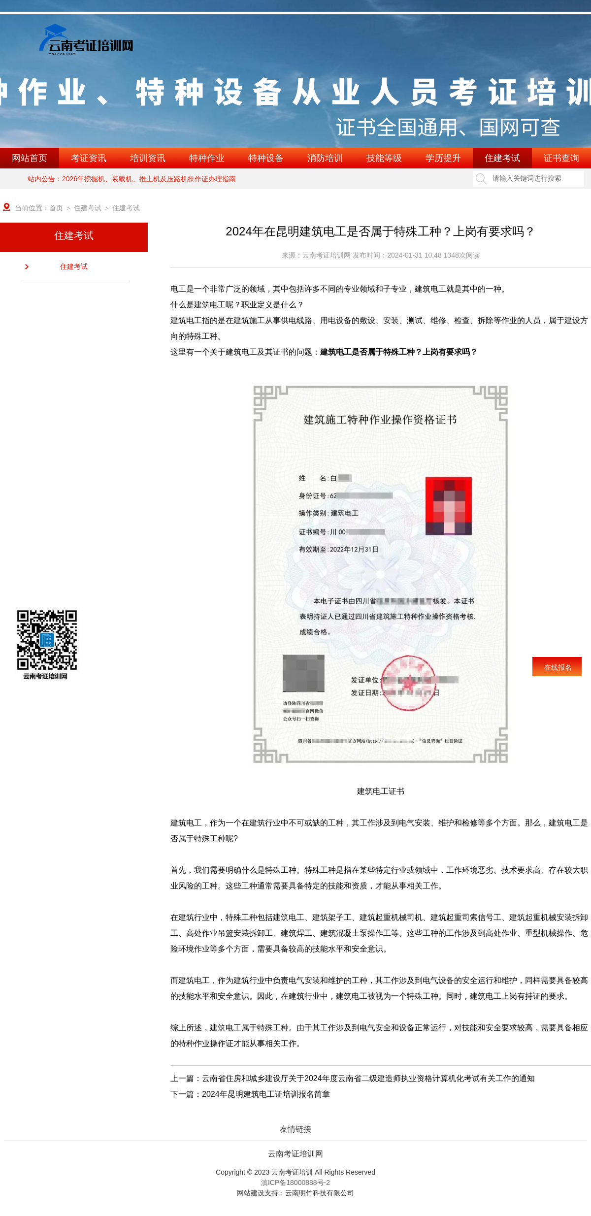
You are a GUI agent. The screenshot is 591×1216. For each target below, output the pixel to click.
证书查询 (561, 158)
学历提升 (443, 158)
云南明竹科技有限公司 (319, 1193)
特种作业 (207, 158)
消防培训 (325, 158)
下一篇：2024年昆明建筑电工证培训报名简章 (250, 1094)
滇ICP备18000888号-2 (295, 1182)
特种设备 (266, 158)
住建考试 (502, 158)
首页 (56, 208)
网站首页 (29, 158)
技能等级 (384, 158)
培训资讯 (147, 158)
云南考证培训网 (295, 1153)
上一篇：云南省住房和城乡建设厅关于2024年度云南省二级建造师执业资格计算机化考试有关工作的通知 (352, 1078)
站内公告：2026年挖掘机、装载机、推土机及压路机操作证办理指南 (132, 179)
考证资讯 (88, 158)
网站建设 (250, 1193)
